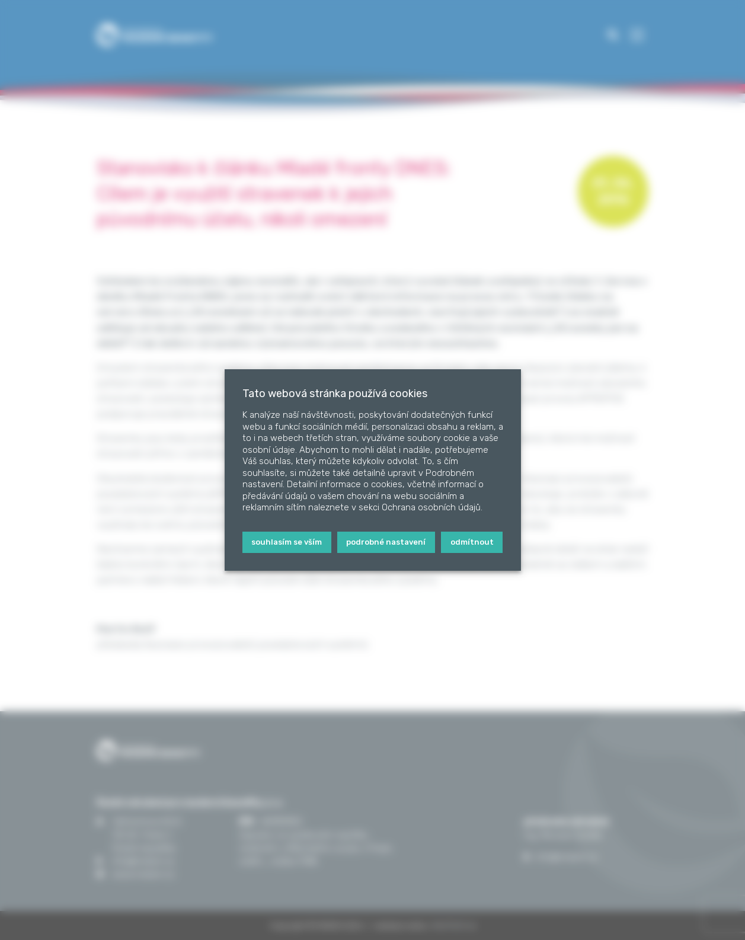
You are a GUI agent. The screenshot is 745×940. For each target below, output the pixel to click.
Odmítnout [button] (472, 542)
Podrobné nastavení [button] (386, 542)
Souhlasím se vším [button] (286, 542)
